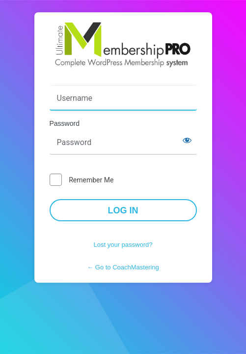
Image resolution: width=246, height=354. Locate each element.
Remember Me (91, 180)
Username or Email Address (95, 79)
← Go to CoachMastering (123, 267)
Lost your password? (123, 244)
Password (65, 123)
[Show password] (187, 140)
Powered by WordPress (123, 44)
